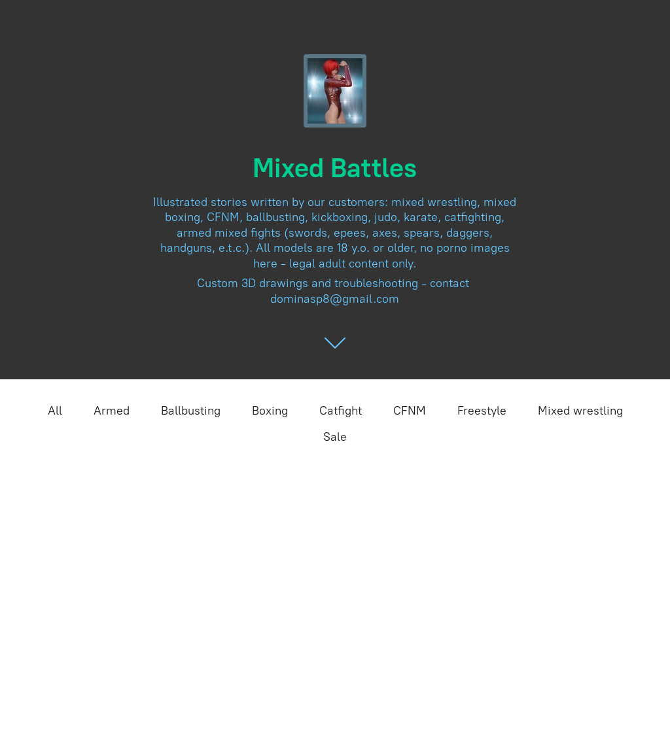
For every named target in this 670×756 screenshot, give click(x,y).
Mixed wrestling (580, 411)
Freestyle (481, 411)
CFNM (409, 411)
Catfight (340, 411)
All (55, 411)
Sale (335, 437)
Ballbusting (190, 411)
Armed (112, 411)
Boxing (270, 411)
